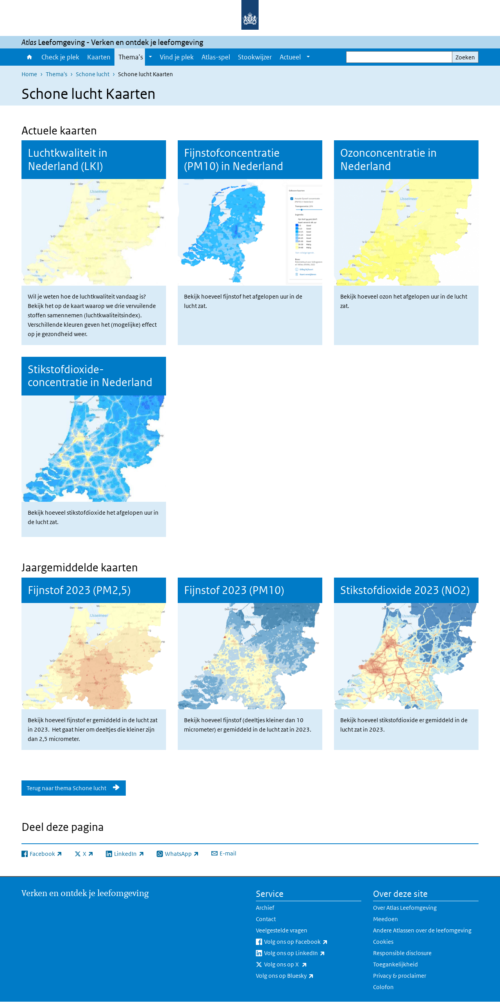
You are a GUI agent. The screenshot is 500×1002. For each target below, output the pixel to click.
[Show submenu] (150, 57)
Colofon (383, 987)
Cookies (383, 941)
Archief (265, 907)
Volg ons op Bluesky (302, 976)
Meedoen (385, 919)
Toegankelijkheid (395, 964)
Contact (266, 919)
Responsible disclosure (402, 953)
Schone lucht (92, 74)
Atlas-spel (216, 57)
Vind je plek (177, 57)
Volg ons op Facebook (312, 942)
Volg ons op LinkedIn (311, 953)
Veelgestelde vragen (281, 930)
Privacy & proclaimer (399, 975)
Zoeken (465, 57)
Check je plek (60, 57)
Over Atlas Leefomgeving (405, 907)
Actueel (290, 57)
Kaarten (99, 57)
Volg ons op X (302, 964)
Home (29, 57)
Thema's (130, 57)
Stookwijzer (255, 57)
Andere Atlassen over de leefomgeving (422, 930)
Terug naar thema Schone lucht (67, 788)
